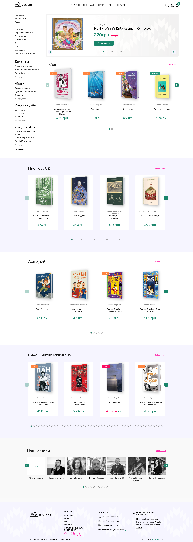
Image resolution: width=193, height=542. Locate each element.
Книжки (75, 5)
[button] (103, 51)
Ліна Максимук (36, 466)
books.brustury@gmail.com (113, 529)
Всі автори (161, 450)
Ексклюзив (20, 50)
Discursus (19, 113)
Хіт (16, 43)
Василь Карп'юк (56, 466)
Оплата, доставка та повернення (73, 529)
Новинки (19, 29)
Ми (110, 5)
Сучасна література (25, 91)
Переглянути (104, 43)
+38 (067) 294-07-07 (110, 517)
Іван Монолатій (116, 466)
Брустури (20, 110)
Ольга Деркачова (157, 466)
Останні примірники (25, 53)
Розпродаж (20, 36)
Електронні (20, 18)
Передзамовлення (24, 32)
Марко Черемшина (24, 137)
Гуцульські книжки (24, 66)
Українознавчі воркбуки (27, 69)
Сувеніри (19, 149)
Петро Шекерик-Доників (137, 466)
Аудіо (17, 22)
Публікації (88, 5)
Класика (19, 95)
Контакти (121, 5)
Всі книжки (174, 64)
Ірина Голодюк (76, 466)
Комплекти (20, 39)
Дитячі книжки (22, 73)
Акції (17, 46)
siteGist (155, 539)
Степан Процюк (96, 466)
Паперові (19, 15)
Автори (102, 5)
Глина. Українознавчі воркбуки (25, 132)
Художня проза (22, 88)
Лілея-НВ (19, 117)
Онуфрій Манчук (23, 141)
